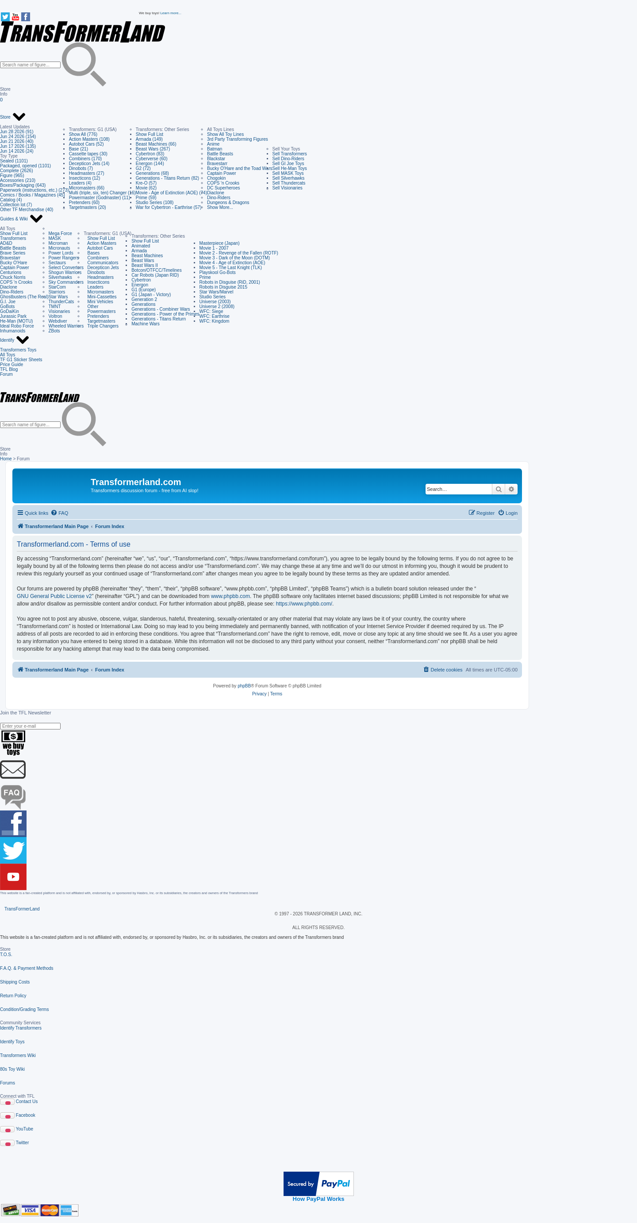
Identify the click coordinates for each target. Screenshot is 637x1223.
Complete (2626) (16, 170)
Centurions (10, 272)
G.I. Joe (7, 301)
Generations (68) (152, 173)
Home (6, 458)
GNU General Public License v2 (54, 596)
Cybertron (141, 280)
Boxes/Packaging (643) (23, 185)
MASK (55, 238)
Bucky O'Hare (13, 262)
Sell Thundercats (289, 183)
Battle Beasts (220, 153)
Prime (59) (146, 197)
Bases (92, 253)
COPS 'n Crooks (223, 183)
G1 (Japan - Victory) (151, 294)
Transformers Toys (18, 349)
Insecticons (96, 282)
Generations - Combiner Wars (160, 309)
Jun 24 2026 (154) (18, 136)
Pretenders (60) (84, 202)
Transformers (13, 238)
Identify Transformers (21, 1028)
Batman (214, 149)
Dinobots (94, 272)
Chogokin (216, 178)
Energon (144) (150, 163)
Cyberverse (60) (152, 158)
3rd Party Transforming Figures (237, 139)
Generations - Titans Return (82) (167, 178)
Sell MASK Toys (288, 173)
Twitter (22, 1142)
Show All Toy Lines (225, 134)
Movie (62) (146, 187)
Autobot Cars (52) (86, 144)
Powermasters (99, 311)
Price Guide (11, 364)
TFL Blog (9, 369)
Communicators (101, 262)
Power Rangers (64, 257)
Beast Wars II (144, 265)
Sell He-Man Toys (289, 168)
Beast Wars (142, 260)
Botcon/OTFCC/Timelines (156, 270)
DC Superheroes (223, 187)
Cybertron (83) (150, 153)
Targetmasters (99, 321)
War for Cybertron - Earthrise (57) (169, 207)
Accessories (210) (17, 180)
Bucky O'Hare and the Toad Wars (239, 168)
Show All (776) (83, 134)
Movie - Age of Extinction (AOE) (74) (171, 192)
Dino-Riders (218, 197)
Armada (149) (149, 139)
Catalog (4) (11, 199)
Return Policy (13, 995)
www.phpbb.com (230, 596)
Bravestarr (217, 163)
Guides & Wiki (21, 219)
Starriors (57, 291)
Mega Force (60, 233)
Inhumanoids (12, 330)
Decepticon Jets (101, 267)
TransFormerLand (22, 909)
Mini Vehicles (98, 301)
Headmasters (99, 277)
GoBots (7, 306)
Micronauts (59, 248)
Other (91, 306)
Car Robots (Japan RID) (155, 275)
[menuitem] (59, 513)
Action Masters (100, 243)
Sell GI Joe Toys (288, 163)
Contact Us (27, 1101)
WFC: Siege (211, 311)
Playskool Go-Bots (218, 272)
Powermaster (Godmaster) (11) (99, 197)
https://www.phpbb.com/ (304, 604)
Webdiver (58, 321)
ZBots (54, 330)
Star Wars (58, 296)
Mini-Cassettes (100, 296)
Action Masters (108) (89, 139)
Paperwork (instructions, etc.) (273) (34, 190)
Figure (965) (12, 175)
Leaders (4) (80, 183)
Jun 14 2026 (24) (17, 151)
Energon (139, 284)
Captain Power (221, 173)
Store (13, 117)
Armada (139, 250)
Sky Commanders (66, 282)
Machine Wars (145, 323)
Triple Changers (101, 326)
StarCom (57, 287)
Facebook (25, 1115)
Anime (213, 144)
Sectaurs (57, 262)
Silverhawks (60, 277)
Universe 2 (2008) (217, 306)
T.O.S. (6, 954)
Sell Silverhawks (288, 178)
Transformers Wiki (18, 1055)
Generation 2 (144, 299)
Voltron (55, 316)
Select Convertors (66, 267)
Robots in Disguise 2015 (223, 287)
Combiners (96, 257)
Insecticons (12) (84, 178)
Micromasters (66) (87, 187)
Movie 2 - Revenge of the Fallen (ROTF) (239, 253)
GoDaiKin (9, 311)
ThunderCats (61, 301)
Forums (7, 1082)
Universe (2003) (215, 301)
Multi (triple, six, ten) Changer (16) (102, 192)
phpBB (244, 685)
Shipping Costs (15, 982)
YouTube (24, 1129)
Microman (58, 243)
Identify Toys (12, 1041)
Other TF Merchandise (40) (26, 209)
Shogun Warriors (65, 272)
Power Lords (61, 253)
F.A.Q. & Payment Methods (27, 968)
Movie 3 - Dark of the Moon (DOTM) (235, 257)
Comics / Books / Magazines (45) (32, 195)
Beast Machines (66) (156, 144)
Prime (205, 277)
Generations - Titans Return (158, 318)
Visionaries (59, 311)
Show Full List (149, 134)
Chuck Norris (13, 277)
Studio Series (213, 296)
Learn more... (170, 13)
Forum (6, 374)
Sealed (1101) (14, 160)
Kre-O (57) (146, 183)
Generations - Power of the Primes (165, 314)
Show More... (220, 207)
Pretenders (96, 316)
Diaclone (215, 192)
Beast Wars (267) (153, 149)
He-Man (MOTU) (16, 321)
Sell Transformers (289, 153)
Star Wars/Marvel (217, 291)
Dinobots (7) (81, 168)
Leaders (93, 287)
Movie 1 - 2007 (214, 248)
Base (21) (78, 149)
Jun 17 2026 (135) (18, 146)
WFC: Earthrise (215, 316)
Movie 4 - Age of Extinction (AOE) (232, 262)
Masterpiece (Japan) (220, 243)
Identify (15, 340)
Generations (143, 304)
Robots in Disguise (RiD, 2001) (230, 282)
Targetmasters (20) (87, 207)
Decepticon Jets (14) (89, 163)
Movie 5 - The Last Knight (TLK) (231, 267)
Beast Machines (147, 255)
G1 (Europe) (143, 289)
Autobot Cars (98, 248)
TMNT (55, 306)
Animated (140, 245)
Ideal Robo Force (17, 326)
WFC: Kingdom (215, 321)
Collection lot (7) (16, 204)
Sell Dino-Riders (288, 158)
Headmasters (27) (86, 173)
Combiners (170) (85, 158)
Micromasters (99, 291)
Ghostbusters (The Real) (24, 296)
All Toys (7, 354)
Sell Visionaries (287, 187)
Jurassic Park (13, 316)
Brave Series (12, 253)
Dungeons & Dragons (228, 202)
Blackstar (216, 158)
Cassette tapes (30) (88, 153)
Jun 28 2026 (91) (17, 131)
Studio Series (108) (155, 202)
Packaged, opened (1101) (25, 165)
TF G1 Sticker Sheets (21, 359)
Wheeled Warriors (66, 326)
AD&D (6, 243)
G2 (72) (143, 168)
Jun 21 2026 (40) (17, 141)
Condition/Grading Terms (24, 1009)
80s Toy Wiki (12, 1069)
